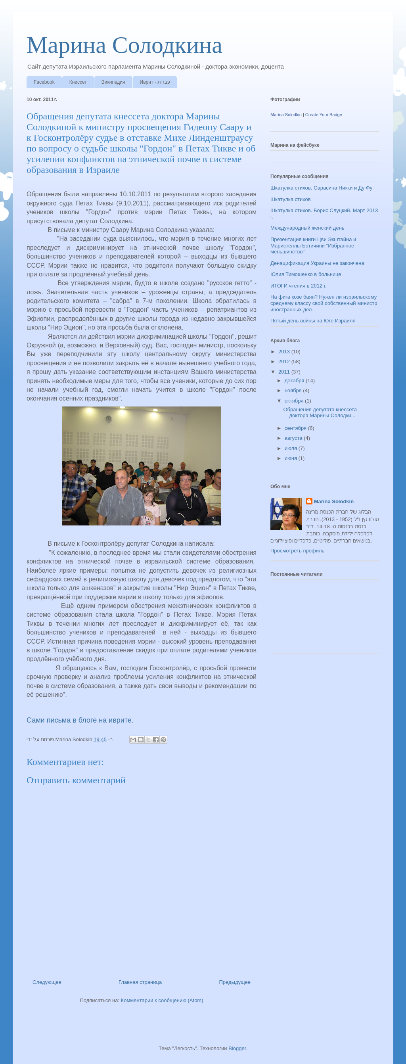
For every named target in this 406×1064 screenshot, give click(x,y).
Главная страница (140, 982)
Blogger (237, 1048)
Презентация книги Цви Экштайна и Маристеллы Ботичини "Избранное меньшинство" (313, 245)
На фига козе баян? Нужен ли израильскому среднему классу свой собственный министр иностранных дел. (323, 303)
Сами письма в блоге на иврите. (80, 720)
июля (292, 448)
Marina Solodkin (286, 114)
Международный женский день (307, 228)
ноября (294, 390)
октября (295, 401)
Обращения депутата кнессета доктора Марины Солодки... (320, 412)
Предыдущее (235, 982)
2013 (284, 352)
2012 (284, 361)
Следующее (47, 982)
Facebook (44, 82)
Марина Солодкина (124, 45)
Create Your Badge (323, 114)
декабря (295, 380)
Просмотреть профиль (297, 551)
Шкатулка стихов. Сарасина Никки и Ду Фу (321, 188)
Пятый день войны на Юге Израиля (312, 321)
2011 (284, 372)
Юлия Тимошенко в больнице (305, 274)
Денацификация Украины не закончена (317, 263)
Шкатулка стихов (290, 199)
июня (292, 458)
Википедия (113, 82)
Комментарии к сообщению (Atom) (162, 1000)
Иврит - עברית (155, 82)
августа (294, 438)
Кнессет (78, 82)
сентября (296, 428)
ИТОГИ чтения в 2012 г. (298, 286)
